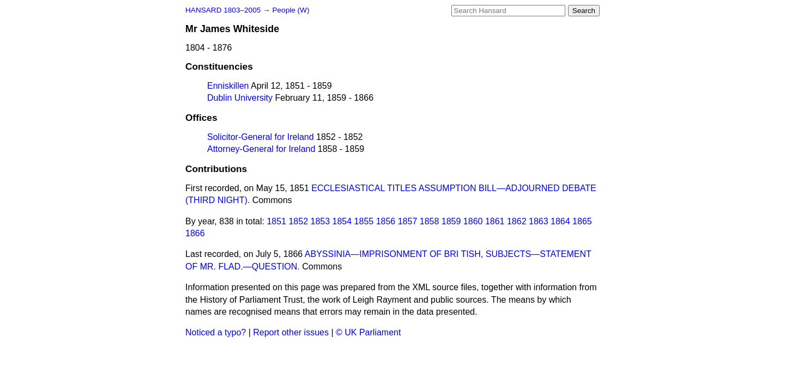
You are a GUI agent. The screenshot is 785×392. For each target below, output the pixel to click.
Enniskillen (228, 85)
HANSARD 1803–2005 (223, 10)
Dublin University (240, 97)
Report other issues (291, 332)
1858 (429, 221)
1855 (364, 221)
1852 (298, 221)
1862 (517, 221)
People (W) (290, 10)
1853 (320, 221)
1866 (195, 233)
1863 (538, 221)
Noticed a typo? (215, 332)
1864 (560, 221)
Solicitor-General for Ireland (260, 137)
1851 (276, 221)
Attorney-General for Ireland (261, 149)
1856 (386, 221)
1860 (473, 221)
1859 (451, 221)
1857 (408, 221)
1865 (582, 221)
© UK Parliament (368, 332)
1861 (495, 221)
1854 (342, 221)
